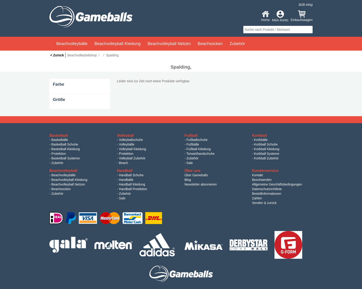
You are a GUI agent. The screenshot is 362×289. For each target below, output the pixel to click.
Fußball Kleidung (199, 149)
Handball (125, 171)
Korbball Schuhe (266, 144)
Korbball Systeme (266, 153)
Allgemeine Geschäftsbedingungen (277, 184)
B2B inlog (306, 4)
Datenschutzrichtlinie (267, 189)
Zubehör (57, 163)
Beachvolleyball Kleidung (69, 180)
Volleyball (125, 135)
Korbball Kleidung (266, 149)
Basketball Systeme (65, 158)
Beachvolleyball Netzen (68, 184)
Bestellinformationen (266, 193)
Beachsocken (61, 189)
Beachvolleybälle (63, 175)
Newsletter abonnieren (200, 184)
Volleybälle (126, 144)
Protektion (58, 153)
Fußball (191, 135)
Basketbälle (59, 140)
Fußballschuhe (197, 140)
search (308, 29)
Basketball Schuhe (64, 144)
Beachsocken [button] (210, 43)
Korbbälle (261, 140)
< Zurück (57, 55)
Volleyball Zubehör (132, 158)
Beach (123, 163)
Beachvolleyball (63, 171)
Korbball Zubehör (266, 158)
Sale (190, 163)
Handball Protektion (133, 189)
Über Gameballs (196, 175)
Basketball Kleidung (65, 149)
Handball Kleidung (132, 184)
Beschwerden (262, 180)
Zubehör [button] (237, 43)
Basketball (58, 135)
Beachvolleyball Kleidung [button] (117, 43)
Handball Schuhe (131, 175)
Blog (187, 180)
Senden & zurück (264, 203)
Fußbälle (193, 144)
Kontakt (257, 175)
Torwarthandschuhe (200, 153)
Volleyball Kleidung (132, 149)
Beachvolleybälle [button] (71, 43)
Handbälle (126, 180)
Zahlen (257, 198)
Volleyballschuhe (131, 140)
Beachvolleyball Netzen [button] (169, 43)
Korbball (259, 135)
